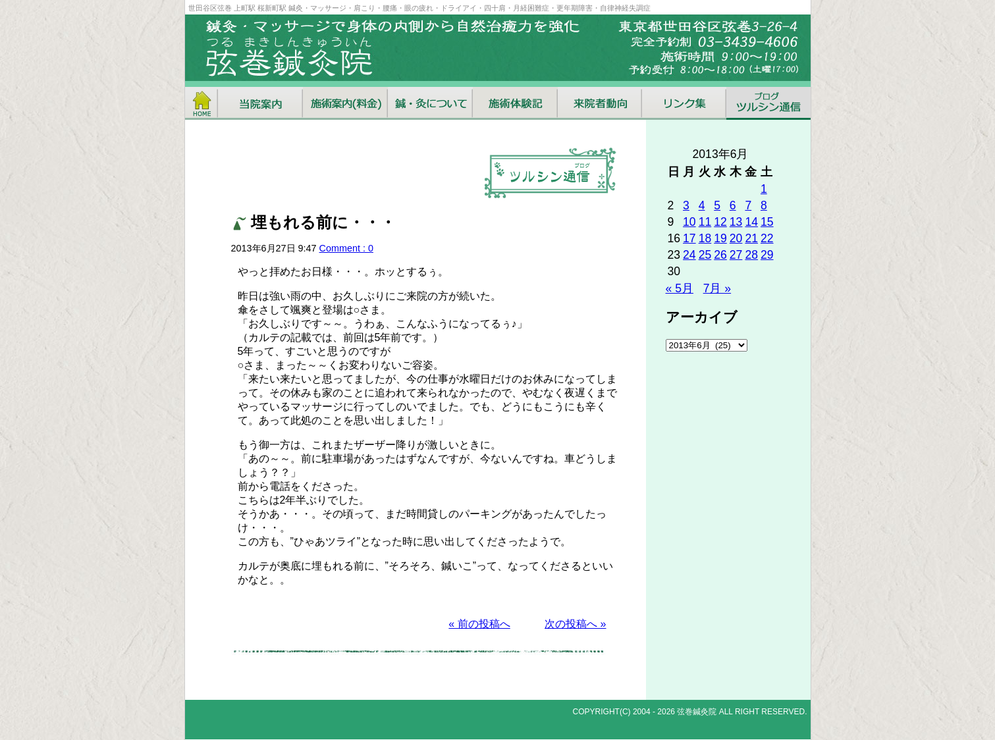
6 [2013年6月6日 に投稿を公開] (733, 205)
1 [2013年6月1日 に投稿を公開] (764, 189)
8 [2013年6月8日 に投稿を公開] (764, 205)
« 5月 (679, 288)
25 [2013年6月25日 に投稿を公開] (705, 254)
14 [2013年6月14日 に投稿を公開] (751, 221)
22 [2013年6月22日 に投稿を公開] (767, 238)
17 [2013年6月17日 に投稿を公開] (689, 238)
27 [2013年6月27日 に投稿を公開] (736, 254)
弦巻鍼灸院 (696, 711)
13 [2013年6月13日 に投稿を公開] (736, 221)
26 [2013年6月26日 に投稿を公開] (720, 254)
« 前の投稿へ (479, 623)
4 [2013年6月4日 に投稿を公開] (702, 205)
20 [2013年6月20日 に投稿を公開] (736, 238)
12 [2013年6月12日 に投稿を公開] (720, 221)
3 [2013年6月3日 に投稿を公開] (686, 205)
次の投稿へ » (575, 623)
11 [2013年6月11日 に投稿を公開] (705, 221)
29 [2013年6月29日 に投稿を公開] (767, 254)
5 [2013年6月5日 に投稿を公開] (717, 205)
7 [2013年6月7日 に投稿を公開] (748, 205)
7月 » (717, 288)
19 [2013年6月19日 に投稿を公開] (720, 238)
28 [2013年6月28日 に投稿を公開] (751, 254)
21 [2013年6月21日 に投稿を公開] (751, 238)
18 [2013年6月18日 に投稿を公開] (705, 238)
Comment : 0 (346, 248)
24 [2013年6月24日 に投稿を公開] (689, 254)
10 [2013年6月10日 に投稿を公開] (689, 221)
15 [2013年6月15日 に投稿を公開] (767, 221)
